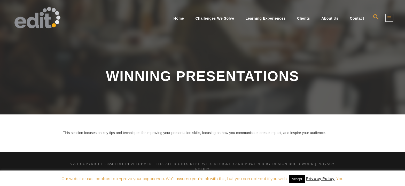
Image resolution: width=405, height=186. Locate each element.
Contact (357, 18)
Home (178, 18)
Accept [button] (297, 179)
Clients (303, 18)
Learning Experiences (265, 18)
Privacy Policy (320, 178)
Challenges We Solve (214, 18)
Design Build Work (293, 164)
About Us (329, 18)
